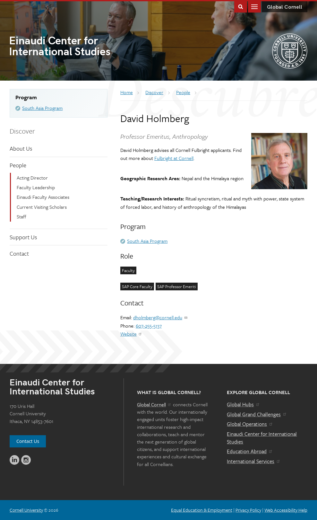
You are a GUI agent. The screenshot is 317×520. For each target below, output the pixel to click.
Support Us (23, 237)
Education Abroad (250, 451)
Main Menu (254, 6)
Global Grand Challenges (257, 414)
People (18, 165)
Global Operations (250, 424)
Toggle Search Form (240, 6)
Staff (21, 216)
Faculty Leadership (36, 187)
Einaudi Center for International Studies (262, 437)
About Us (21, 148)
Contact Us (27, 441)
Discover (22, 131)
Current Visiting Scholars (42, 206)
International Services (253, 461)
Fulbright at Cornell (173, 158)
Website (131, 333)
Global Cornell (284, 7)
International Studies (83, 47)
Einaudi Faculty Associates (43, 196)
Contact (19, 253)
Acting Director (32, 177)
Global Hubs (243, 404)
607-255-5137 (149, 325)
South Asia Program (42, 107)
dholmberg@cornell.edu (160, 317)
